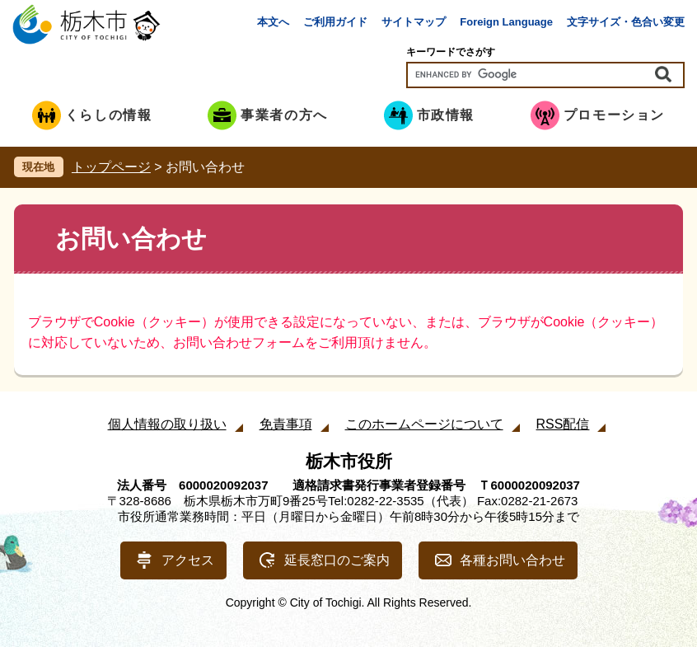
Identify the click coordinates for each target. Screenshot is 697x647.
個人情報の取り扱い (167, 424)
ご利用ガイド (335, 22)
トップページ (111, 167)
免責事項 (286, 424)
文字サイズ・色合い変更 (626, 22)
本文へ (273, 22)
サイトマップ (413, 22)
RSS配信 (563, 424)
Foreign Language (506, 22)
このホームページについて (424, 424)
